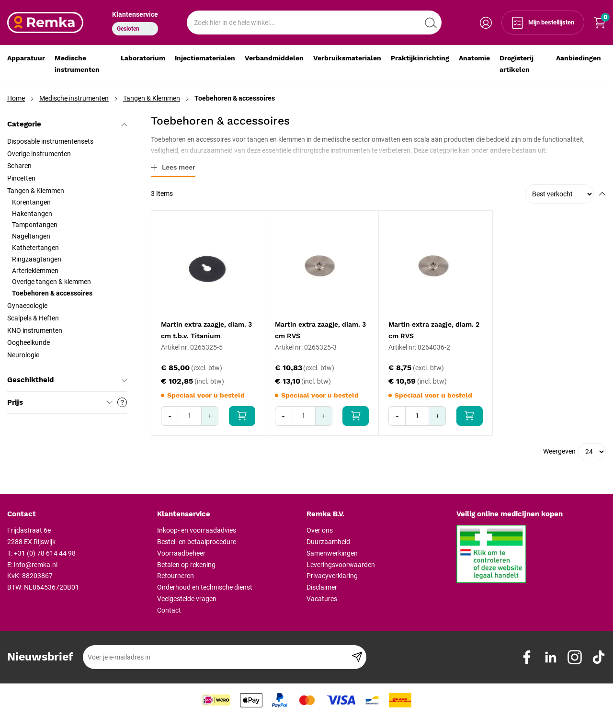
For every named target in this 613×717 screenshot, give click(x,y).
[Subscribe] (357, 657)
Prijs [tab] (67, 402)
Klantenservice (135, 14)
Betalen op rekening (186, 565)
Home (16, 98)
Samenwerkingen (332, 553)
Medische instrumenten (74, 98)
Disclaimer (321, 587)
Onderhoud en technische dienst (204, 587)
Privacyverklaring (332, 576)
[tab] (78, 514)
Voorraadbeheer (181, 553)
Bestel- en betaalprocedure (196, 542)
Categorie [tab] (67, 124)
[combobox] (314, 22)
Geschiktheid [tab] (67, 380)
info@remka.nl (35, 565)
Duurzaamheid (328, 542)
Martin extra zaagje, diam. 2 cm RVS (433, 330)
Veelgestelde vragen (186, 599)
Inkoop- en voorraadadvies (196, 530)
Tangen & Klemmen (151, 98)
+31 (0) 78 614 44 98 (45, 553)
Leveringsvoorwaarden (340, 565)
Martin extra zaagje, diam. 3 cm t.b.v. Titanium (206, 330)
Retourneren (175, 576)
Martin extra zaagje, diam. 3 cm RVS (320, 330)
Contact (169, 610)
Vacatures (321, 599)
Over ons (319, 530)
